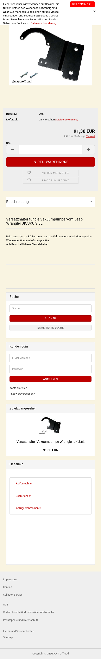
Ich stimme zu (82, 4)
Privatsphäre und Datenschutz (20, 620)
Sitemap (8, 637)
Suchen (50, 318)
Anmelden (50, 379)
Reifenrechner (24, 483)
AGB (5, 604)
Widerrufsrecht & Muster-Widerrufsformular (28, 612)
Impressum (10, 579)
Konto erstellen (18, 388)
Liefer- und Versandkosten (18, 631)
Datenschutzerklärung (43, 23)
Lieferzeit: (12, 119)
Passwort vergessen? (22, 393)
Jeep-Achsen (23, 495)
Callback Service (13, 594)
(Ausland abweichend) (66, 119)
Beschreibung (17, 201)
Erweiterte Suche (50, 327)
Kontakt (7, 587)
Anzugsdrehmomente (28, 508)
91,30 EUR (50, 450)
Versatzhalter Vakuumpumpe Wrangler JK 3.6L (51, 442)
